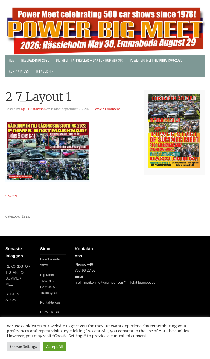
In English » (44, 71)
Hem (12, 60)
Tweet (11, 196)
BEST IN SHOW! (12, 297)
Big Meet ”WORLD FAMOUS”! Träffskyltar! (49, 284)
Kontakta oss (19, 71)
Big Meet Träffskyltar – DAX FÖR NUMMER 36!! (89, 60)
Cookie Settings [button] (23, 346)
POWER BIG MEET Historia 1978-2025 (156, 60)
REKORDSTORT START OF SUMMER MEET (17, 275)
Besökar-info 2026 (35, 60)
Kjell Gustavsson (33, 109)
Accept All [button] (54, 346)
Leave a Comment (106, 109)
